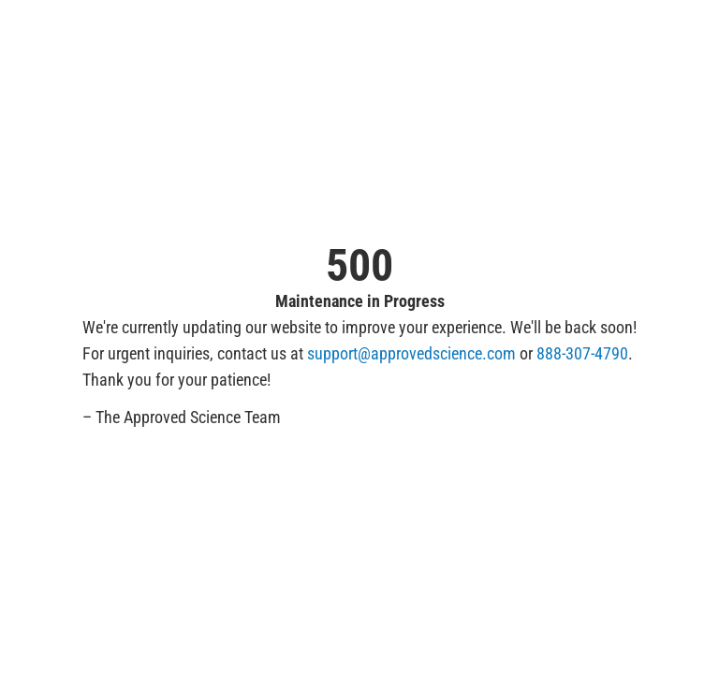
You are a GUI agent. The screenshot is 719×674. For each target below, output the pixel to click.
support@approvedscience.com (411, 353)
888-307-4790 (582, 353)
